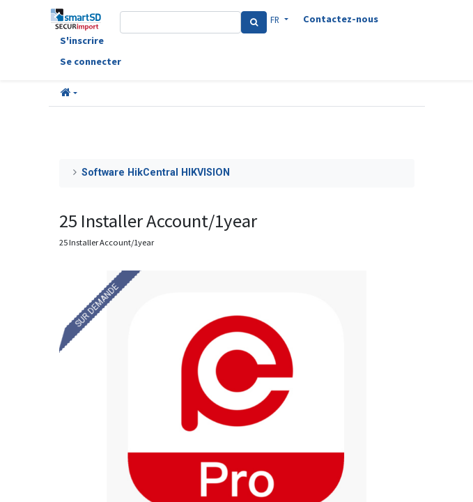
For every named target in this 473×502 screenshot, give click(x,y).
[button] (69, 93)
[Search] (254, 22)
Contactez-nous (340, 19)
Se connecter (90, 61)
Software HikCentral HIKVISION (156, 172)
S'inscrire (82, 40)
